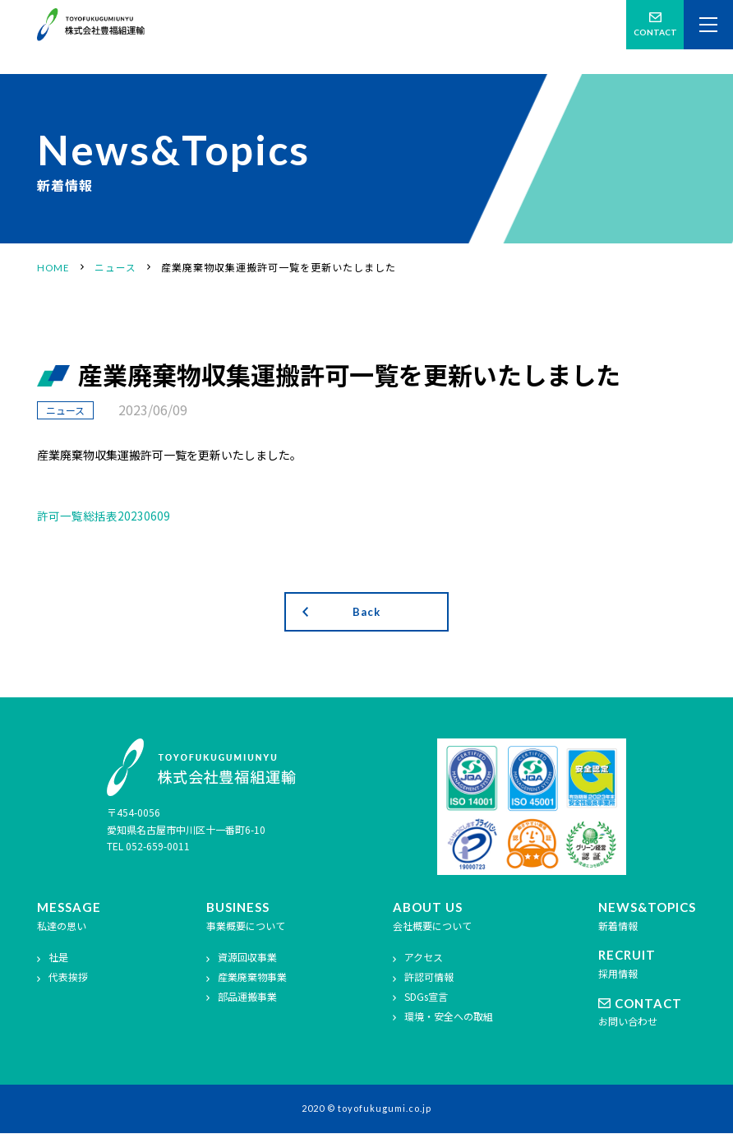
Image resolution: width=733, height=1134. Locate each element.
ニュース (65, 410)
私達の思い (69, 917)
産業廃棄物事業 (252, 978)
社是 (58, 958)
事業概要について (246, 917)
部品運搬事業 (247, 998)
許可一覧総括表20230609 (103, 515)
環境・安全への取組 (448, 1018)
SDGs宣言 (426, 998)
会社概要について (443, 917)
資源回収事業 (247, 958)
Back (366, 612)
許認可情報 (429, 978)
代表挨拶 (68, 978)
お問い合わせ (647, 1013)
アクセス (423, 958)
